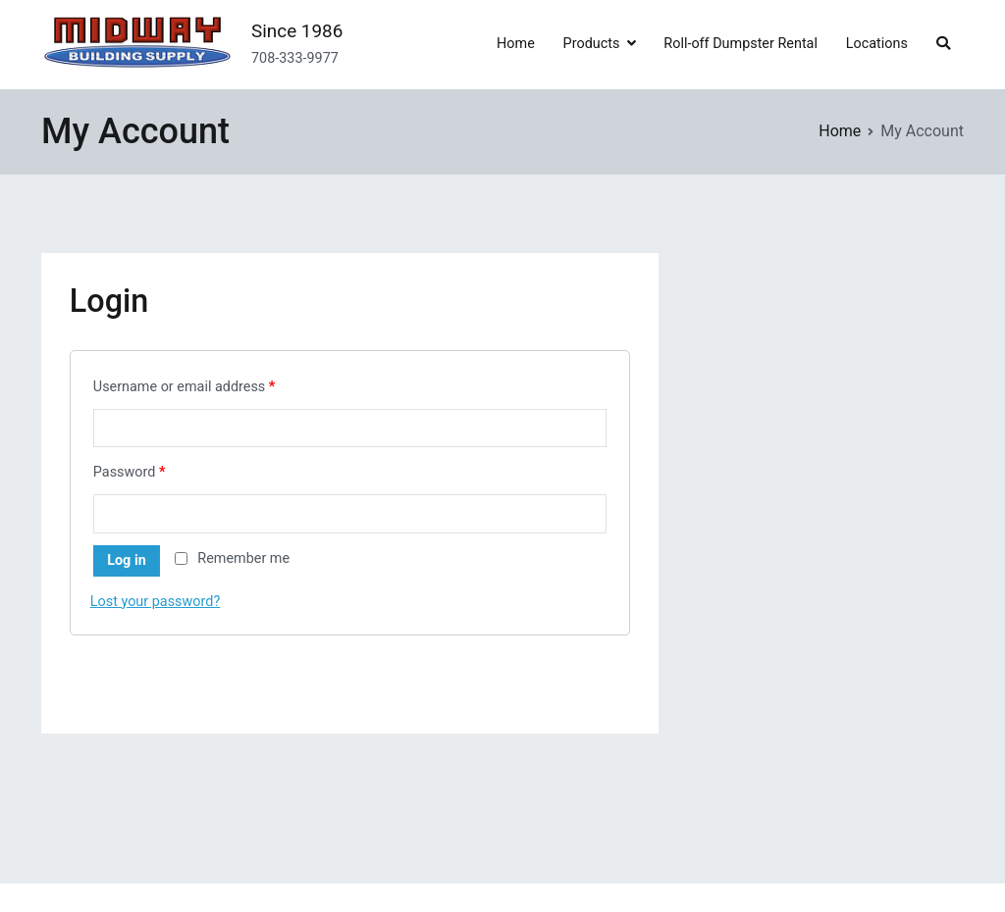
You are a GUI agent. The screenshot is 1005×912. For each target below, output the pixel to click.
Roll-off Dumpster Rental (740, 43)
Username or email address (184, 387)
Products (591, 43)
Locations (877, 43)
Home (516, 43)
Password (129, 472)
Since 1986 (297, 31)
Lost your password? (155, 601)
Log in (126, 560)
